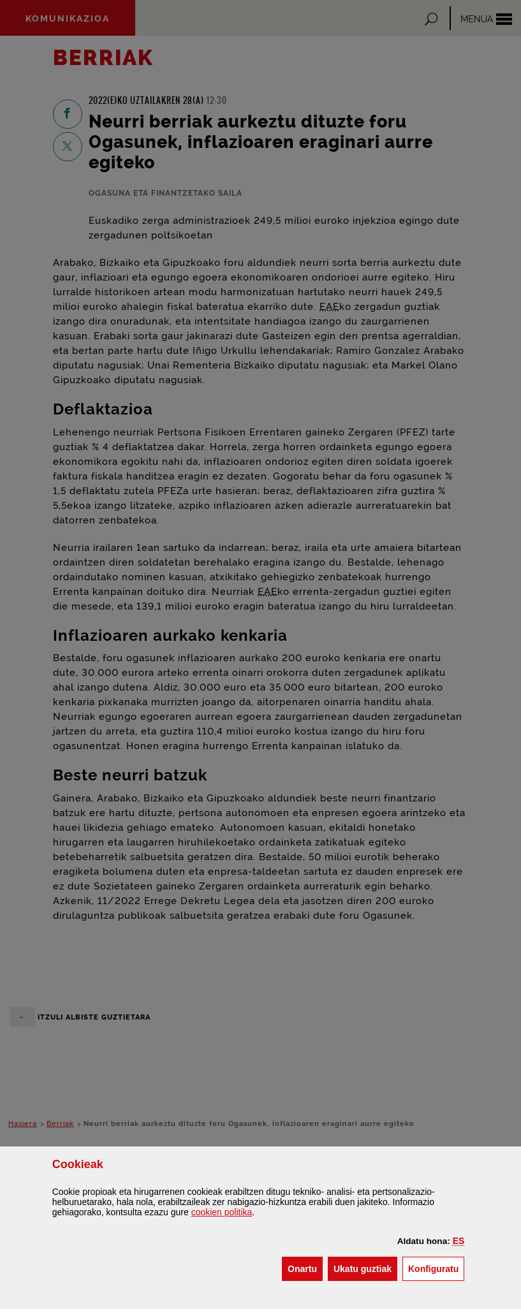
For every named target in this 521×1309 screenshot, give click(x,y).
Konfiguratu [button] (436, 1268)
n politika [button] (222, 1212)
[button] (459, 1241)
